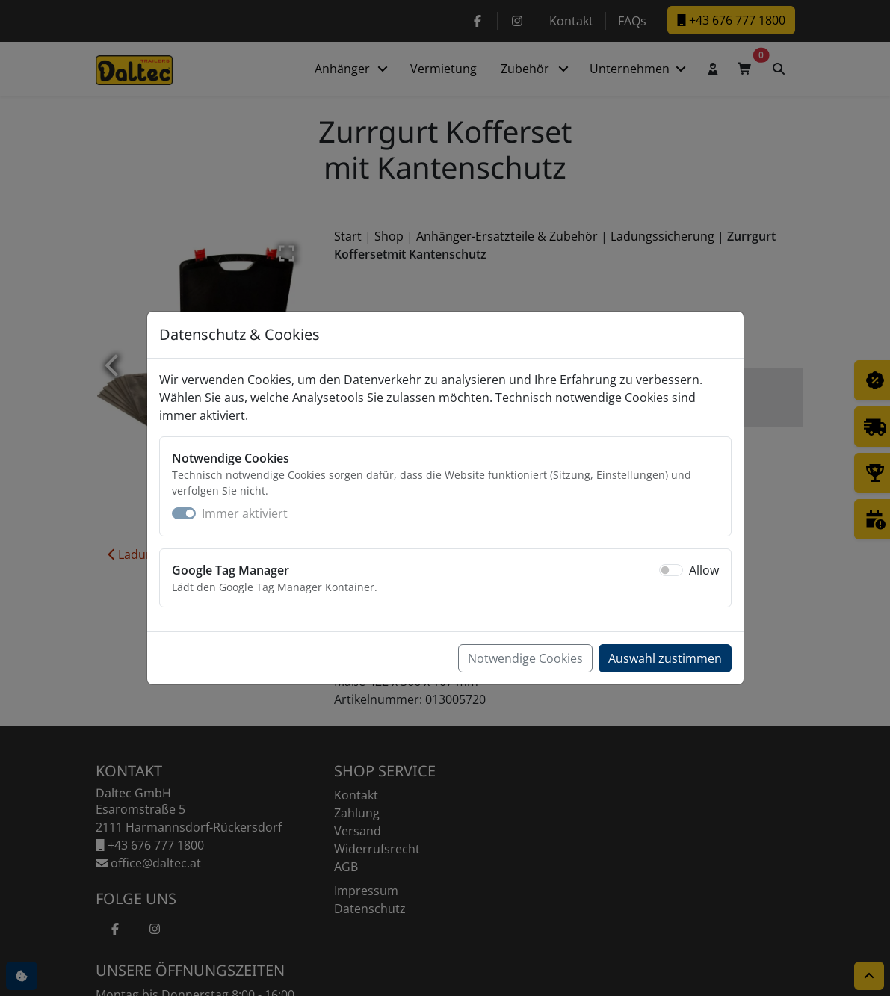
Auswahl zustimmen (665, 658)
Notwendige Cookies (525, 658)
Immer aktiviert (245, 513)
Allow (704, 570)
